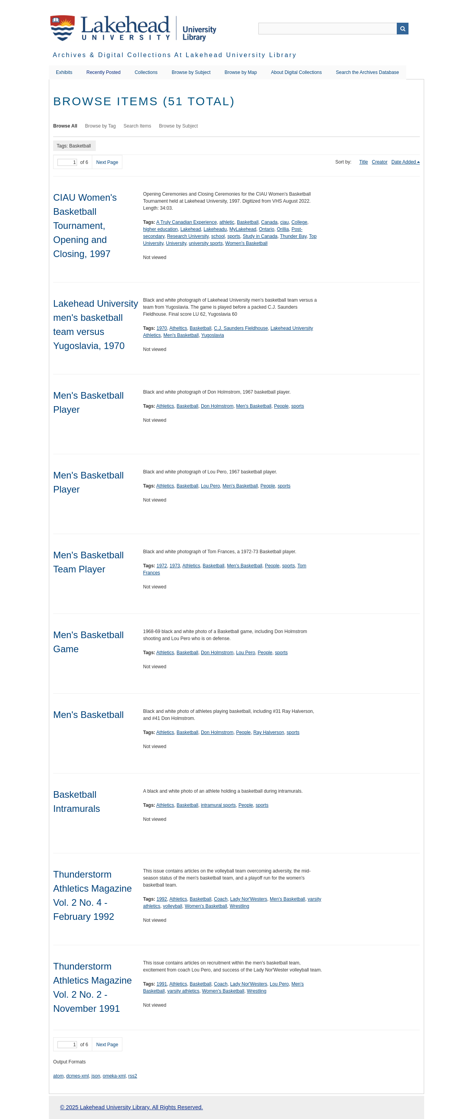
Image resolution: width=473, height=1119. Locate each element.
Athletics (165, 406)
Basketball (247, 222)
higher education (160, 229)
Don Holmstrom (217, 406)
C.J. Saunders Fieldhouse (241, 328)
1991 (161, 984)
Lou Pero (210, 486)
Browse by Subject (191, 72)
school (218, 236)
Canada (269, 222)
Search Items (137, 126)
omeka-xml (114, 1076)
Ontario (266, 229)
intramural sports (218, 805)
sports (234, 236)
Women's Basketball (246, 243)
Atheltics (178, 328)
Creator (379, 162)
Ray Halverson (268, 732)
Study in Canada (260, 236)
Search (402, 28)
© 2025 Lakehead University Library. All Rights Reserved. (131, 1107)
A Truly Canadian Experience (186, 222)
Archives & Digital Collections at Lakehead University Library (175, 55)
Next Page (107, 162)
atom (58, 1076)
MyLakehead (242, 229)
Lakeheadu (215, 229)
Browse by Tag (100, 126)
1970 (161, 328)
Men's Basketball (181, 335)
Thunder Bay (293, 236)
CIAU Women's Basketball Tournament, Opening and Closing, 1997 (85, 225)
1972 (161, 565)
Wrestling (239, 906)
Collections (146, 72)
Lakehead (190, 229)
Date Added (403, 162)
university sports (206, 243)
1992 (161, 899)
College (299, 222)
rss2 (132, 1076)
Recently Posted (103, 72)
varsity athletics (183, 991)
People (281, 406)
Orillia (283, 229)
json (95, 1076)
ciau (284, 222)
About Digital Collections (296, 72)
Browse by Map (241, 72)
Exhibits (64, 72)
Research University (187, 236)
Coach (221, 899)
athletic (226, 222)
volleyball (172, 906)
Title (363, 162)
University (176, 243)
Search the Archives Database (367, 72)
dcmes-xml (77, 1076)
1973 (175, 565)
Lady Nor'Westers (248, 899)
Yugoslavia (212, 335)
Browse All (65, 126)
